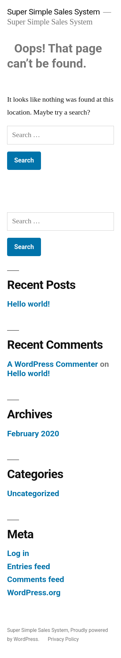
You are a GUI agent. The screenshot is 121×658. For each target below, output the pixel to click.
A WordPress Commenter (52, 364)
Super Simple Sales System (53, 11)
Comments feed (35, 579)
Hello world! (28, 304)
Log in (18, 553)
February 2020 (33, 433)
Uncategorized (33, 493)
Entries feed (28, 566)
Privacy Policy (63, 639)
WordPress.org (34, 592)
